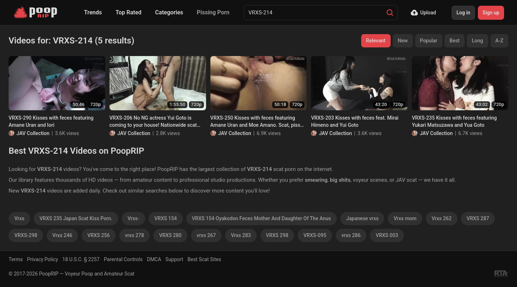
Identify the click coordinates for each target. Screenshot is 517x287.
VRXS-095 (314, 235)
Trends (93, 12)
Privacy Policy (42, 259)
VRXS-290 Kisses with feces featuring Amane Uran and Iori (51, 121)
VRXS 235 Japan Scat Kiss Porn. (75, 218)
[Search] (390, 12)
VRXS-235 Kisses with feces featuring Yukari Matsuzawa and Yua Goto (454, 121)
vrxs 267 (206, 235)
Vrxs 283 (241, 235)
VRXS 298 (277, 235)
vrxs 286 (351, 235)
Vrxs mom (404, 218)
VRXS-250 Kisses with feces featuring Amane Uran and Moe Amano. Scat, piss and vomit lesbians (255, 122)
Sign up (491, 12)
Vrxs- (133, 218)
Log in (463, 12)
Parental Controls (123, 259)
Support (174, 259)
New (403, 40)
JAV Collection (33, 133)
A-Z (499, 40)
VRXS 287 (478, 218)
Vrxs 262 (441, 218)
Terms (16, 259)
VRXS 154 (165, 218)
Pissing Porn (213, 12)
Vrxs (19, 218)
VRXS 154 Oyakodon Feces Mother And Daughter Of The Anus (261, 218)
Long (477, 40)
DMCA (154, 259)
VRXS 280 (170, 235)
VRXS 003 (387, 235)
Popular (429, 40)
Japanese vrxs (362, 218)
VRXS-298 (25, 235)
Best (455, 40)
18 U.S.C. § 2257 (81, 259)
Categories (169, 12)
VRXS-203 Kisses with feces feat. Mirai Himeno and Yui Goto (354, 121)
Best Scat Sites (204, 259)
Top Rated (128, 12)
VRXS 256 (98, 235)
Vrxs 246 (62, 235)
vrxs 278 (134, 235)
